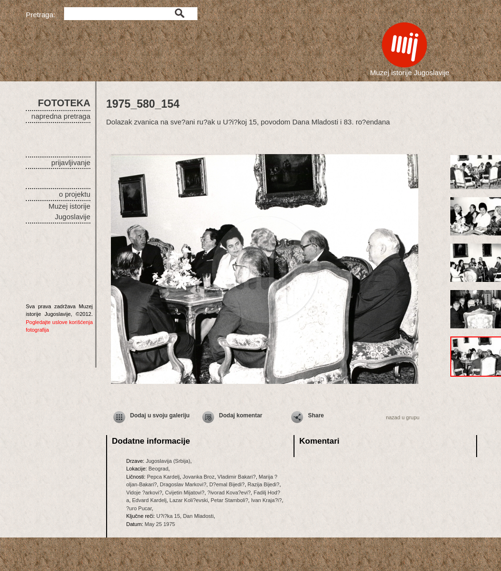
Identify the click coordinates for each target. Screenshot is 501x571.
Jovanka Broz (199, 477)
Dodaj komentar (240, 415)
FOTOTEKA (64, 103)
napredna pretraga (61, 116)
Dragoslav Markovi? (183, 484)
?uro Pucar (139, 508)
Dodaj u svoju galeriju (160, 415)
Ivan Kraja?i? (266, 500)
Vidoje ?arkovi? (144, 492)
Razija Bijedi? (264, 484)
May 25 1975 (160, 524)
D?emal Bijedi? (227, 484)
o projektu (74, 194)
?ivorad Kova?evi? (229, 492)
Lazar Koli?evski (189, 500)
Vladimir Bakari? (237, 477)
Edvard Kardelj (149, 500)
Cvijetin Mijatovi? (185, 492)
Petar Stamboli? (229, 500)
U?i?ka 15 (168, 516)
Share (316, 415)
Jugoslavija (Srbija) (168, 461)
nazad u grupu (402, 417)
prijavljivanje (70, 162)
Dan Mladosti (198, 516)
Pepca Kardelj (163, 477)
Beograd (158, 468)
